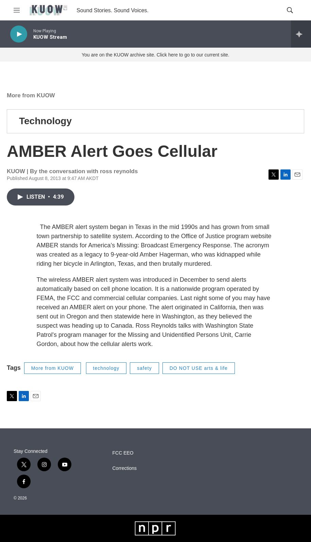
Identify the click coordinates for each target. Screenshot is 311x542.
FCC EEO (123, 453)
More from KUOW (31, 95)
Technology (45, 121)
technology (106, 368)
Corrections (125, 468)
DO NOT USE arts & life (199, 368)
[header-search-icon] (289, 10)
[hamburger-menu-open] (16, 10)
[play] (18, 34)
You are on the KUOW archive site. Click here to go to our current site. (155, 55)
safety (144, 368)
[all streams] (301, 34)
